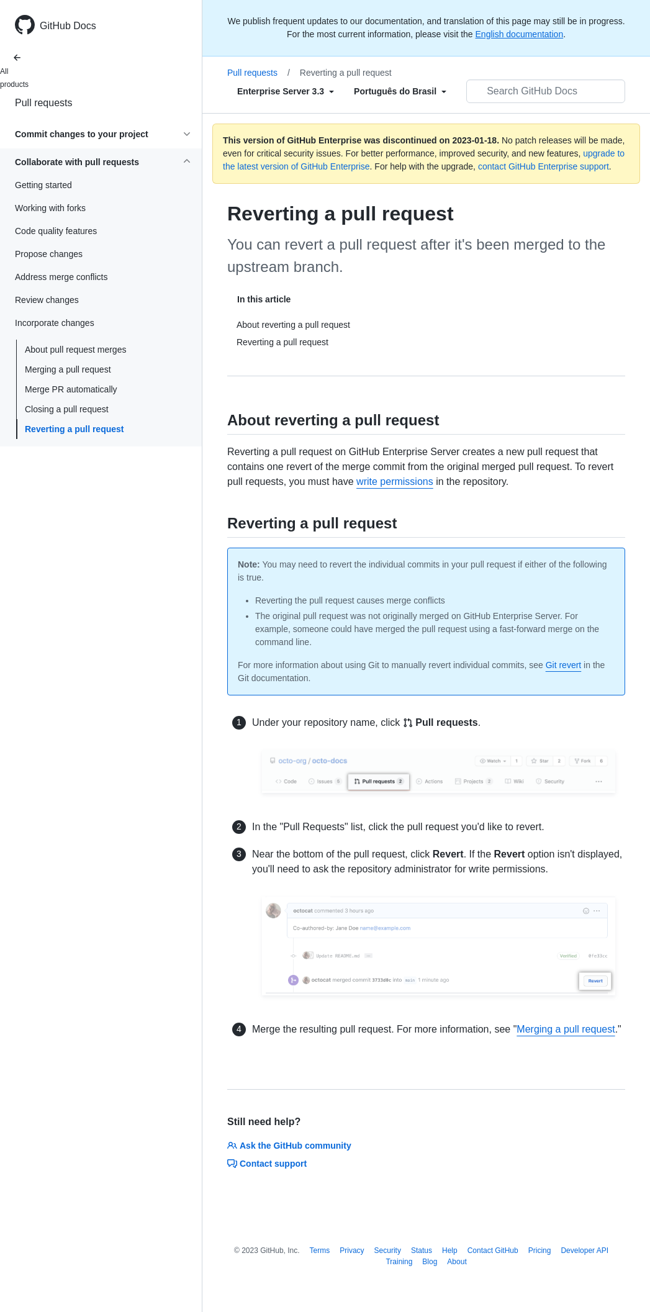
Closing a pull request (67, 409)
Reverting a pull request (74, 429)
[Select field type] (285, 91)
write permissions (394, 481)
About (456, 1261)
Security (387, 1250)
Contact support (267, 1164)
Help (450, 1250)
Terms (320, 1250)
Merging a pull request (68, 369)
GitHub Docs (68, 25)
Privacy (352, 1250)
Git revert (564, 665)
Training (399, 1261)
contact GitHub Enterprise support (543, 166)
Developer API (584, 1250)
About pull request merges (75, 350)
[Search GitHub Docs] (545, 91)
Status (421, 1250)
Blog (429, 1261)
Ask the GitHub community (289, 1146)
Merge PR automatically (71, 389)
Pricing (539, 1250)
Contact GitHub (492, 1250)
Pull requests (44, 102)
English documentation (520, 34)
